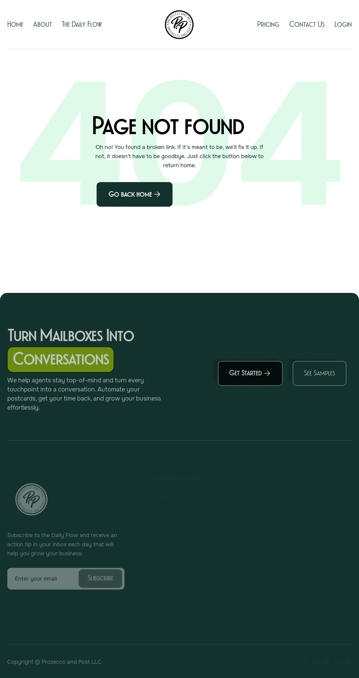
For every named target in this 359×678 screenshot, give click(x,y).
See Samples (319, 375)
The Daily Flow (82, 24)
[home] (179, 24)
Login (343, 24)
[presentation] (53, 608)
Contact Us (307, 24)
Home (15, 24)
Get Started (250, 375)
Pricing (268, 24)
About (42, 24)
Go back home (134, 194)
